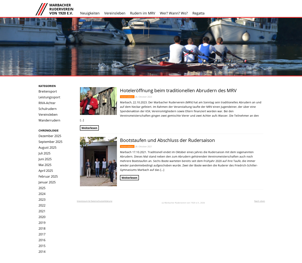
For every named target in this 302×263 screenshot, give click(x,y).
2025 (42, 188)
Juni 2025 (45, 159)
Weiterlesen (89, 128)
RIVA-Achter (47, 103)
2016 (42, 240)
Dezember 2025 (50, 136)
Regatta (198, 13)
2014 (42, 252)
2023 (42, 199)
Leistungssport (49, 97)
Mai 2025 (45, 165)
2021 (42, 211)
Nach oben (259, 201)
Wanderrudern (49, 120)
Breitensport (48, 91)
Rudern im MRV (142, 13)
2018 (42, 228)
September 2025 (50, 142)
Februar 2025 (48, 176)
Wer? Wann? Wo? (174, 13)
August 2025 (47, 147)
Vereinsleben (114, 13)
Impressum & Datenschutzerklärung (94, 201)
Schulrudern (48, 109)
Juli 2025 (44, 153)
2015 (42, 246)
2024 (42, 194)
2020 (42, 217)
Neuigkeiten (90, 13)
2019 (42, 223)
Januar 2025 (47, 182)
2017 (42, 234)
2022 (42, 205)
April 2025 (46, 171)
